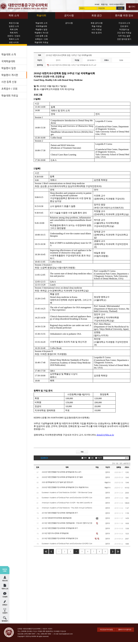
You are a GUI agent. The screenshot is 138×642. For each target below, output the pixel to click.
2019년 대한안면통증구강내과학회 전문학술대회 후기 (60, 513)
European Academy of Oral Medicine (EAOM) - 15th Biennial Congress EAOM (67, 492)
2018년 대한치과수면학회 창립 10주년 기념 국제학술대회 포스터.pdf (72, 65)
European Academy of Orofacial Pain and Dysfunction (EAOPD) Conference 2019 (67, 544)
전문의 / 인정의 (13, 36)
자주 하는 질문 (124, 36)
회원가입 (104, 4)
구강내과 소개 (124, 23)
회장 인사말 (14, 23)
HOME (97, 4)
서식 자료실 (97, 29)
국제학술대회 (41, 26)
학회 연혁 (14, 29)
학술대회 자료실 (41, 42)
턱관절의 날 (124, 29)
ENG (133, 7)
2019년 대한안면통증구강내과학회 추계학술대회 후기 (60, 528)
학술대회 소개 (41, 23)
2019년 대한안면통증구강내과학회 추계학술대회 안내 (60, 538)
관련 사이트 (14, 42)
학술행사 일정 (41, 29)
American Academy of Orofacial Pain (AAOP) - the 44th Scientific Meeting (67, 503)
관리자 (58, 60)
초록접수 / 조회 (41, 39)
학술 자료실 (97, 26)
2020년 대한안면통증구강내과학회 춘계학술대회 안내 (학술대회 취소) (65, 487)
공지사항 (69, 23)
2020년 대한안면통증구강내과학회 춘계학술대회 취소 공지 (61, 472)
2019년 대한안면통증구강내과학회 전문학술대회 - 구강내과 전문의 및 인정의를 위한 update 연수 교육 (67, 523)
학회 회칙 (14, 33)
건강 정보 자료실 (124, 33)
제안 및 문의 (96, 33)
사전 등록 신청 (41, 36)
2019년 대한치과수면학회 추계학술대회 (55, 533)
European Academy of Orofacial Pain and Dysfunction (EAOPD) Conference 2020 (67, 498)
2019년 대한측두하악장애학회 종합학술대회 (57, 518)
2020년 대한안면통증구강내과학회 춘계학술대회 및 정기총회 (62, 477)
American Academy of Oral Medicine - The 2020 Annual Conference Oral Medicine (67, 508)
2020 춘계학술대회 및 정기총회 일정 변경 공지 (57, 482)
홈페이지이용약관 (124, 629)
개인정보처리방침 (106, 629)
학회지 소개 (14, 39)
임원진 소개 (14, 26)
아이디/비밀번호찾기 (116, 4)
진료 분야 (124, 26)
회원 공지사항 (97, 23)
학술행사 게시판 (41, 33)
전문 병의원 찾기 (124, 39)
